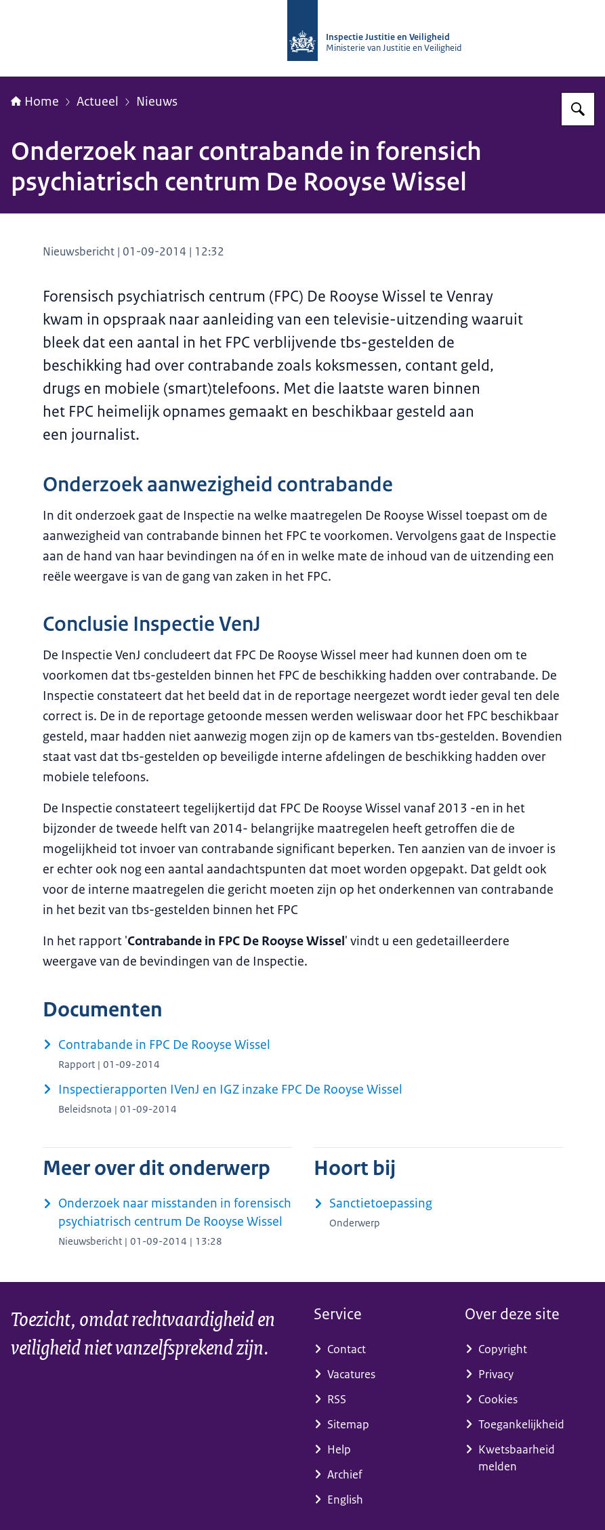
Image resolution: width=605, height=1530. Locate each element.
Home (35, 102)
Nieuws (157, 102)
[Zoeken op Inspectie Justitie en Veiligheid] (578, 109)
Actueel (98, 102)
